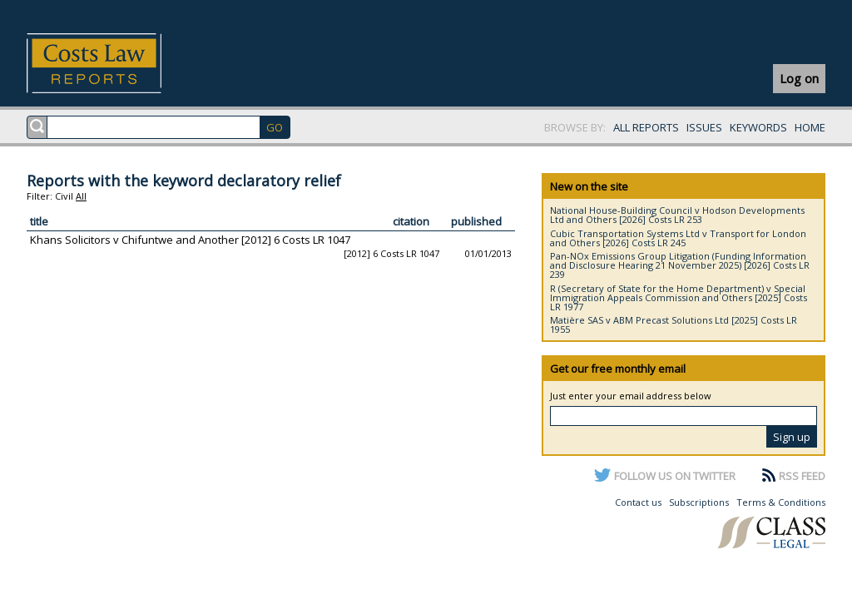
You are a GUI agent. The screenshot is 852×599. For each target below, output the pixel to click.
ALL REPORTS (646, 127)
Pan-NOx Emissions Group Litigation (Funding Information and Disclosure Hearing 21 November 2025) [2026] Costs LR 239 (680, 265)
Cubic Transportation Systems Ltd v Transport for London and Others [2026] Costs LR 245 (678, 238)
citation (411, 221)
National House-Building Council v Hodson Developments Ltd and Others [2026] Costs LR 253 (677, 214)
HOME (810, 127)
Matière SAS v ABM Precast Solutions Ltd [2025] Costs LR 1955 (673, 324)
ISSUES (704, 127)
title (39, 221)
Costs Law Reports (114, 63)
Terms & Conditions (780, 502)
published (476, 221)
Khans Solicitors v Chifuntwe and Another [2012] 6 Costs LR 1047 (190, 239)
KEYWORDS (758, 127)
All (81, 196)
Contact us (638, 502)
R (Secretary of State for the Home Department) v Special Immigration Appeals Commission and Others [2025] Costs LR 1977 (678, 297)
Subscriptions (699, 502)
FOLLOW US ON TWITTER (675, 475)
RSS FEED (802, 475)
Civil (64, 196)
